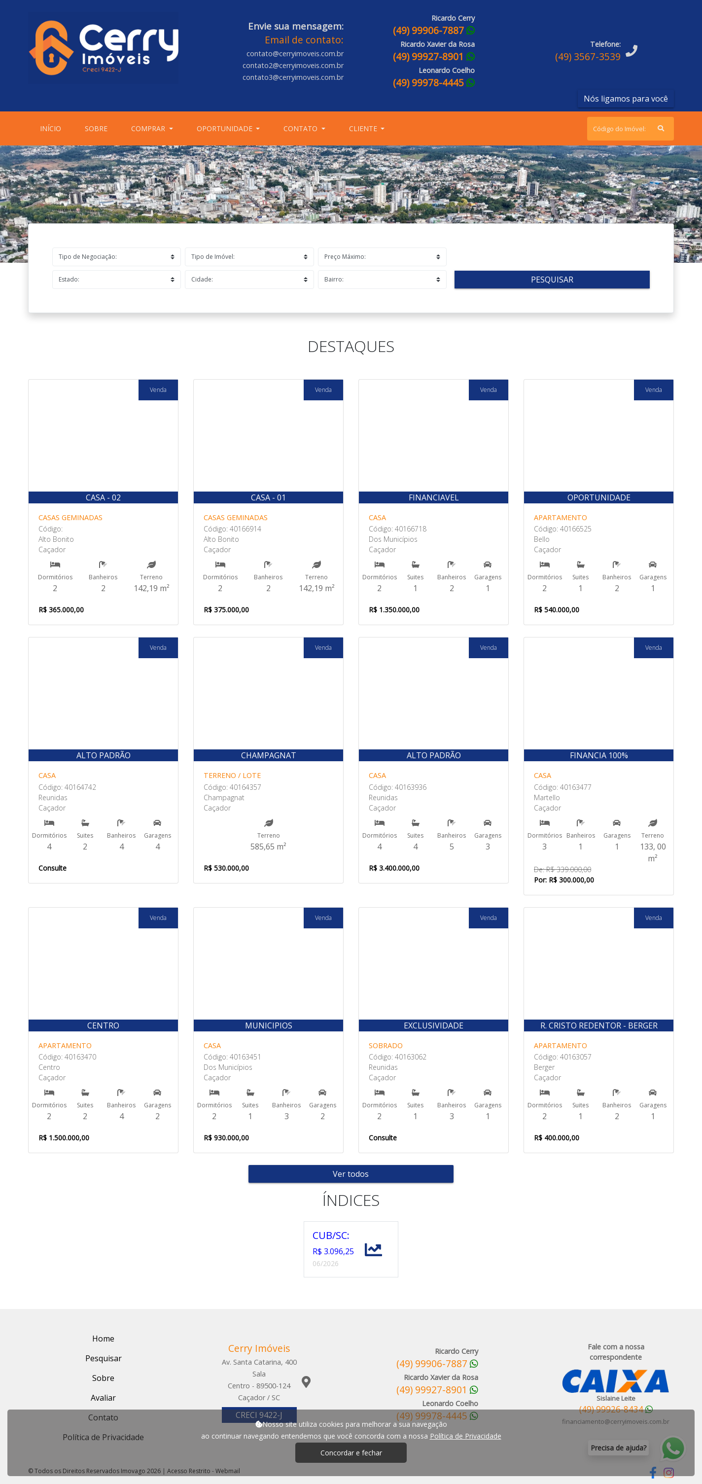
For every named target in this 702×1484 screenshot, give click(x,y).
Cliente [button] (364, 128)
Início (52, 128)
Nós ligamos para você (626, 98)
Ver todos (351, 1173)
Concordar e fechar (351, 1452)
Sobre (98, 128)
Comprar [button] (149, 128)
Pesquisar (552, 279)
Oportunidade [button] (225, 128)
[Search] (630, 129)
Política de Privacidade (465, 1436)
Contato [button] (301, 128)
